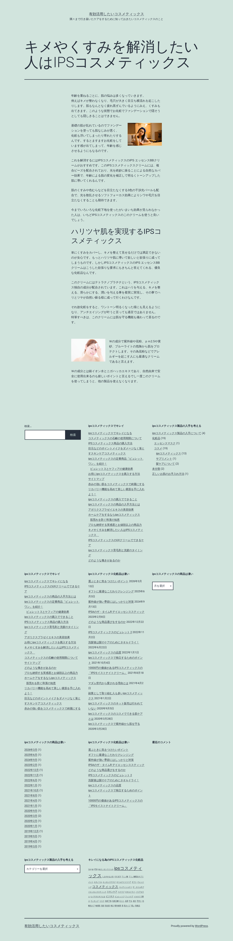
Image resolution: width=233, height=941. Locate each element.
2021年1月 (30, 805)
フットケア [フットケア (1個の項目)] (129, 897)
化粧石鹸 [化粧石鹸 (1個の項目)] (115, 901)
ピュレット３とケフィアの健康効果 (111, 468)
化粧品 (156, 438)
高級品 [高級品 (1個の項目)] (137, 906)
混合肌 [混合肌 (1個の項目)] (107, 906)
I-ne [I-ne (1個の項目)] (89, 869)
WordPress (201, 925)
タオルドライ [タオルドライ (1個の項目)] (130, 892)
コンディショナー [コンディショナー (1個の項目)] (125, 887)
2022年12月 (31, 769)
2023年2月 (30, 764)
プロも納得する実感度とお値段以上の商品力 (115, 524)
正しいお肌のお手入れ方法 (168, 473)
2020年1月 (30, 825)
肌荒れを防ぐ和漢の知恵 (105, 519)
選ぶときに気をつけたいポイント (108, 581)
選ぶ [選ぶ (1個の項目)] (132, 906)
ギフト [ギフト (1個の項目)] (134, 882)
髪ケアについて (165, 463)
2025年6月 (30, 754)
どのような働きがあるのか (104, 560)
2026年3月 (30, 749)
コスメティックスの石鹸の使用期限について (115, 438)
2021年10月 (31, 790)
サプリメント (164, 458)
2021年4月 (30, 800)
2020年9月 (30, 810)
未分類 (156, 468)
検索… (28, 426)
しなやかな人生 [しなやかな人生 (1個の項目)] (108, 877)
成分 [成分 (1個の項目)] (134, 901)
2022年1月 (30, 785)
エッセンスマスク (164, 443)
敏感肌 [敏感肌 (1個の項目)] (97, 906)
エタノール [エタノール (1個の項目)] (98, 882)
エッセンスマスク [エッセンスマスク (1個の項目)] (109, 882)
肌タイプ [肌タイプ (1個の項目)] (127, 906)
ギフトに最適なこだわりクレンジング (111, 591)
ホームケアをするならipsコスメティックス (114, 514)
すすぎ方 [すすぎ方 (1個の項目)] (117, 877)
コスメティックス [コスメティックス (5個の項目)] (105, 886)
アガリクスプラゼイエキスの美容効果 (111, 509)
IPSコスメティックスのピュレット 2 (110, 632)
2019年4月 (30, 841)
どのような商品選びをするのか (107, 621)
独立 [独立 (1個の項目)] (112, 906)
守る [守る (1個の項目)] (130, 901)
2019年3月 (30, 846)
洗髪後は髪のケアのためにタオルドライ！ (113, 642)
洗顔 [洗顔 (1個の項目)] (102, 906)
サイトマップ (96, 478)
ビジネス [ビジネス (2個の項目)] (110, 896)
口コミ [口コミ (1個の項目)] (121, 901)
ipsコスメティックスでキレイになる (110, 433)
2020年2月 (30, 820)
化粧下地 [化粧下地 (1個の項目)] (108, 901)
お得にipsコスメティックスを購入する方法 (114, 473)
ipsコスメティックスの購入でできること (112, 499)
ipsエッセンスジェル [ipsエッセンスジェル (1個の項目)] (106, 869)
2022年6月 (30, 780)
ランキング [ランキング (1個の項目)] (94, 901)
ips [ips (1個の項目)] (93, 869)
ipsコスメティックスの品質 (104, 652)
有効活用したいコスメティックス (116, 14)
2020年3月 (30, 815)
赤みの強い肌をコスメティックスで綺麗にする (116, 484)
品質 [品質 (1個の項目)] (126, 901)
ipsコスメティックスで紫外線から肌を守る (114, 723)
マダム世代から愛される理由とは (108, 683)
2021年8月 (30, 795)
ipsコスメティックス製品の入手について (176, 433)
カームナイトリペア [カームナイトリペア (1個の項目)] (123, 882)
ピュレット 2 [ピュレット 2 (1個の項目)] (119, 897)
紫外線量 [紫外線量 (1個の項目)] (117, 906)
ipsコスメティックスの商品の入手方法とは (114, 504)
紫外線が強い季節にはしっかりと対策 (111, 601)
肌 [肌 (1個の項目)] (122, 906)
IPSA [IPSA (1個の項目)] (96, 869)
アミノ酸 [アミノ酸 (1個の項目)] (125, 877)
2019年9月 (30, 836)
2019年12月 (31, 831)
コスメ (158, 448)
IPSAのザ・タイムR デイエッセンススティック (116, 611)
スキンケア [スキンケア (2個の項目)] (112, 892)
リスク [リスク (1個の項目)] (101, 901)
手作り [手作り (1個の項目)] (139, 901)
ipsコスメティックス (168, 453)
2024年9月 (30, 759)
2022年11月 (31, 775)
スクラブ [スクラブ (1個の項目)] (121, 892)
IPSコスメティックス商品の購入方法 (110, 443)
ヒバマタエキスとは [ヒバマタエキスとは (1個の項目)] (97, 897)
